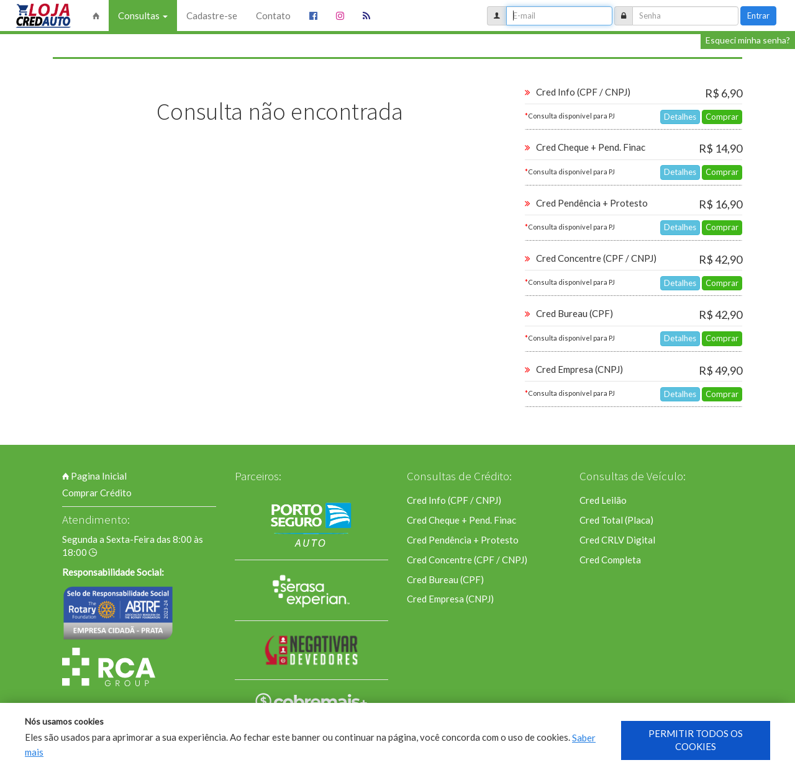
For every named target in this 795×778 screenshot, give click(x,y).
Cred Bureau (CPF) (445, 579)
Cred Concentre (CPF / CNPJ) (467, 559)
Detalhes (680, 117)
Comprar (722, 117)
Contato (273, 15)
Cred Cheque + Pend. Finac (461, 519)
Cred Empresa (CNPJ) (450, 598)
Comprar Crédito (97, 492)
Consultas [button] (143, 15)
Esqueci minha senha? (748, 40)
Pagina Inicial (94, 475)
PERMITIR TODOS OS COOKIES (695, 740)
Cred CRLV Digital (617, 539)
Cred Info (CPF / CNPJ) (454, 500)
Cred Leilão (603, 500)
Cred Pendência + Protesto (463, 539)
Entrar (758, 15)
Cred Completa (610, 559)
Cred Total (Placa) (616, 519)
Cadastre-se (211, 15)
